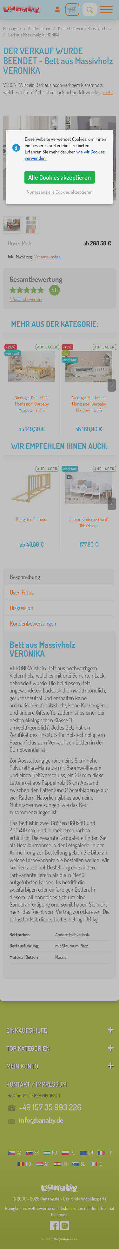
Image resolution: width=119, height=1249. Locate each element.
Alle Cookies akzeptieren (59, 177)
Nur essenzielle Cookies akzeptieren (60, 192)
